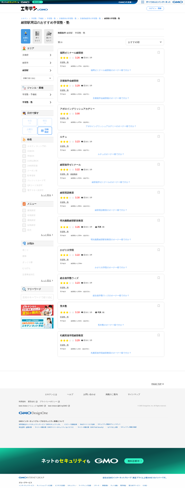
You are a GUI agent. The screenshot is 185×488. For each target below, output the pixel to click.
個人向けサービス (134, 485)
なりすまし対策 (113, 427)
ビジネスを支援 (60, 485)
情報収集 (105, 485)
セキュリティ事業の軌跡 (128, 427)
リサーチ (96, 485)
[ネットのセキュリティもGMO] (22, 2)
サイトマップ (134, 394)
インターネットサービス (26, 485)
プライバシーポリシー (50, 402)
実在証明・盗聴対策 (25, 427)
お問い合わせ (89, 394)
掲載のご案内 (112, 394)
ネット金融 (114, 485)
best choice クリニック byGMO (32, 406)
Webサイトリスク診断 (87, 424)
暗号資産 (123, 485)
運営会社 (33, 402)
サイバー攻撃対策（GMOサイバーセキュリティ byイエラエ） (55, 427)
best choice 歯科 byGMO (59, 406)
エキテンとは (51, 394)
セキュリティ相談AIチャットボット (109, 424)
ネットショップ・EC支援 (44, 485)
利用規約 (22, 402)
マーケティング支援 (85, 485)
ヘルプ (70, 394)
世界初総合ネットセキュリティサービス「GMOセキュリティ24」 (40, 424)
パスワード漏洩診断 (70, 424)
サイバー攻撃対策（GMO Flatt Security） (91, 427)
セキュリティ (72, 485)
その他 (145, 485)
